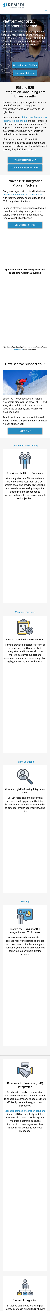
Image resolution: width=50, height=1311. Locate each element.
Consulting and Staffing (25, 65)
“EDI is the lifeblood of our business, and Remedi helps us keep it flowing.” (30, 975)
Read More (20, 961)
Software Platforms (25, 73)
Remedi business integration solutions (25, 759)
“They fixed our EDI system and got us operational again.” (26, 899)
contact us (18, 349)
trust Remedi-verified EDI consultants (22, 194)
